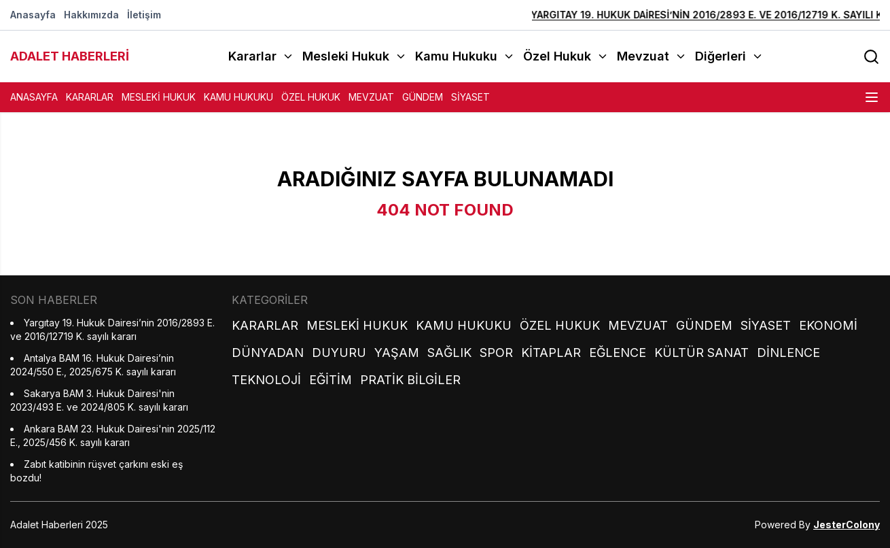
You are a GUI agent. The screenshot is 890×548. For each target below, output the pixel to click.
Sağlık (449, 352)
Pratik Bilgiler (410, 380)
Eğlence (617, 352)
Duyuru (339, 352)
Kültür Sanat (701, 352)
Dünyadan (268, 352)
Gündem (422, 97)
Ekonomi (828, 325)
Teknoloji (266, 380)
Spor (496, 352)
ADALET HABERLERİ (69, 56)
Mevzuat (371, 97)
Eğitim (330, 380)
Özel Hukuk (310, 97)
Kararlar (89, 97)
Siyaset (470, 97)
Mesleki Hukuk (159, 97)
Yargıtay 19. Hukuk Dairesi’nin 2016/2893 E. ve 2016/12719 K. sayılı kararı (696, 14)
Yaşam (396, 352)
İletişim (144, 14)
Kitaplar (551, 352)
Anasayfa (33, 14)
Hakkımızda (91, 14)
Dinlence (788, 352)
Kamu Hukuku (238, 97)
